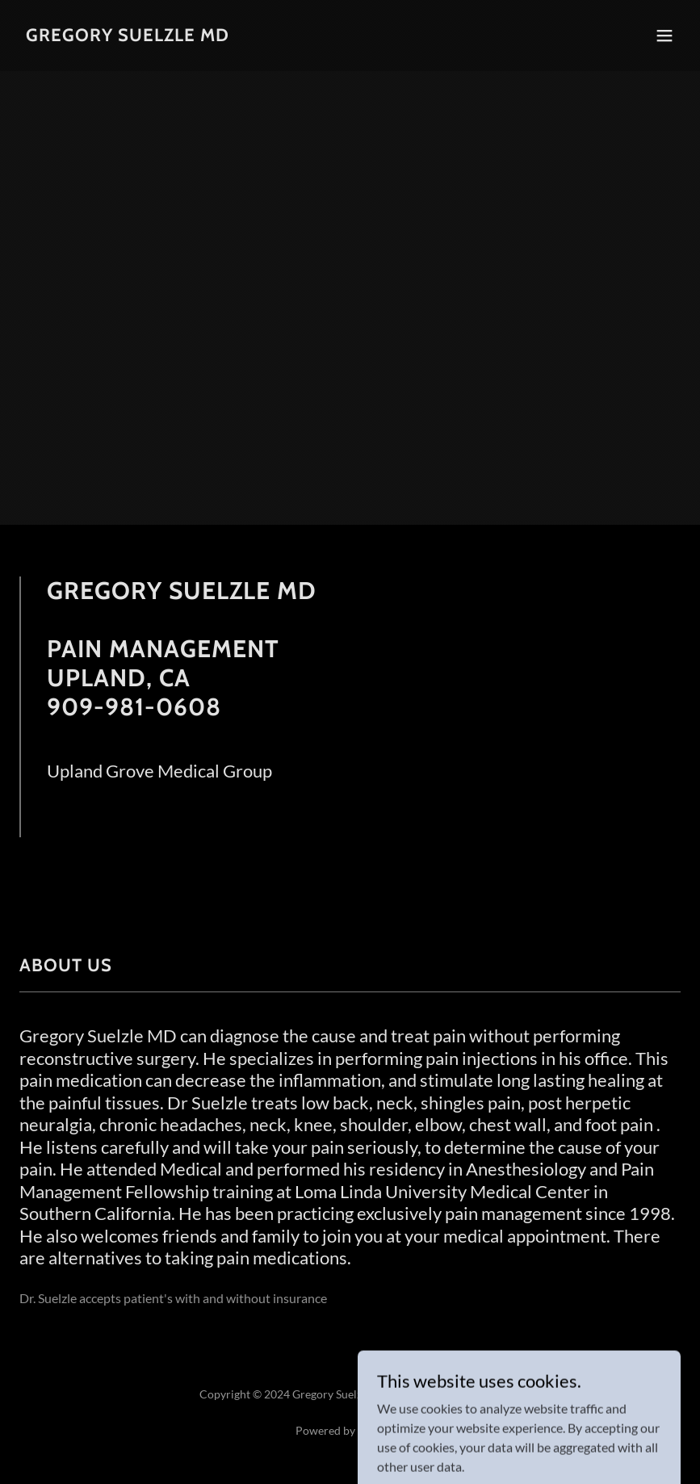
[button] (664, 35)
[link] (127, 36)
